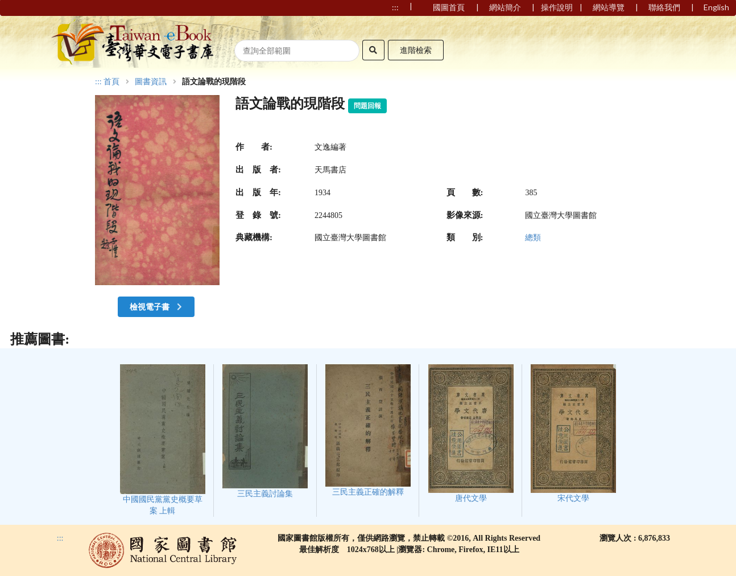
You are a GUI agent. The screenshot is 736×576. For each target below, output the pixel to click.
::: (98, 81)
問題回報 (367, 106)
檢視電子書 (157, 306)
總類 (533, 237)
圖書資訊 (151, 82)
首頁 (111, 82)
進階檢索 (416, 50)
